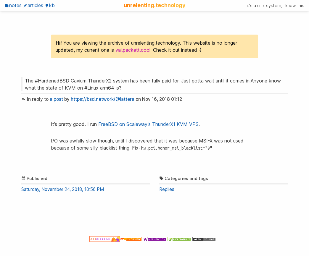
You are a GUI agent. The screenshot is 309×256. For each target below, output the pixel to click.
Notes (13, 5)
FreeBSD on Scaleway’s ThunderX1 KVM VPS (148, 124)
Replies (166, 189)
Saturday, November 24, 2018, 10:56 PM (62, 189)
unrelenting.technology (155, 5)
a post (56, 99)
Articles (33, 5)
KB (50, 5)
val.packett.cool (132, 50)
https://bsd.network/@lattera (102, 99)
